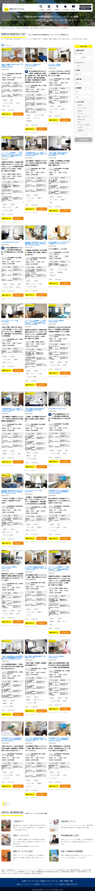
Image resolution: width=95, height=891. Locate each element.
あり (78, 66)
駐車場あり (81, 130)
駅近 (79, 122)
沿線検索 (49, 9)
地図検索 (57, 9)
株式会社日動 (33, 212)
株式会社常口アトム (35, 132)
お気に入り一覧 (86, 6)
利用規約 (37, 884)
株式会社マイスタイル (59, 214)
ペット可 (80, 113)
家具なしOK (81, 119)
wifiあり (80, 128)
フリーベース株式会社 (12, 222)
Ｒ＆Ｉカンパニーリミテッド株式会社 (12, 299)
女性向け (80, 105)
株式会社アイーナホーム (13, 117)
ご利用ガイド (73, 9)
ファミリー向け (82, 108)
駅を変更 (83, 57)
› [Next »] (23, 803)
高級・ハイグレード (83, 116)
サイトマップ (29, 884)
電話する (19, 114)
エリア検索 (41, 9)
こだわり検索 (65, 9)
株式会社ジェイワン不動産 (60, 123)
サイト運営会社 (60, 884)
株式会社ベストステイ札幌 (13, 374)
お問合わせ (7, 114)
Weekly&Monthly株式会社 (36, 298)
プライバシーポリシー (47, 884)
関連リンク (20, 884)
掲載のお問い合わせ (72, 884)
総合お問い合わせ (85, 8)
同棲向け (80, 111)
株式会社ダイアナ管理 (59, 287)
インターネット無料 (83, 125)
